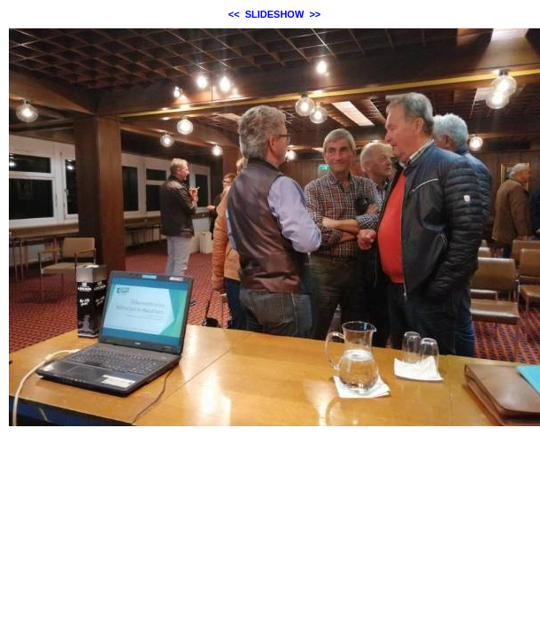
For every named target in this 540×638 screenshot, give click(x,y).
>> (314, 14)
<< (234, 14)
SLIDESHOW (275, 14)
